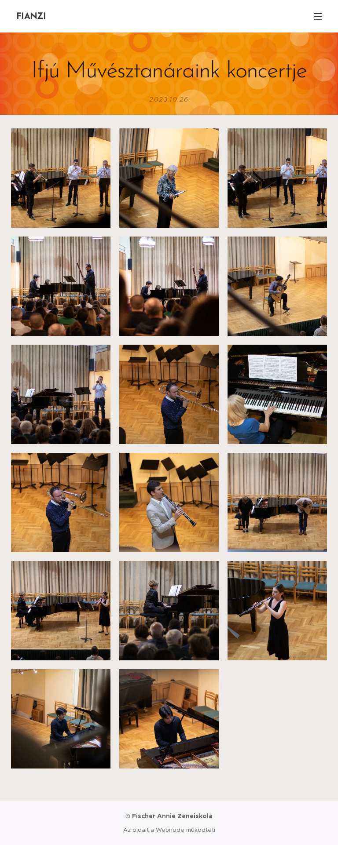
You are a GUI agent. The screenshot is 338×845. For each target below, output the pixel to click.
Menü (318, 16)
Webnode (170, 830)
